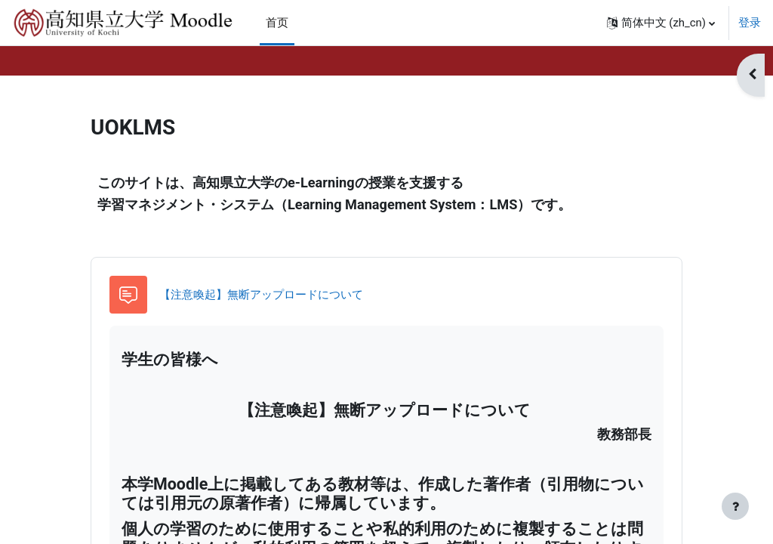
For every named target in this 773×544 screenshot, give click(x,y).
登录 (749, 22)
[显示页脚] (735, 506)
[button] (660, 22)
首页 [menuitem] (277, 22)
